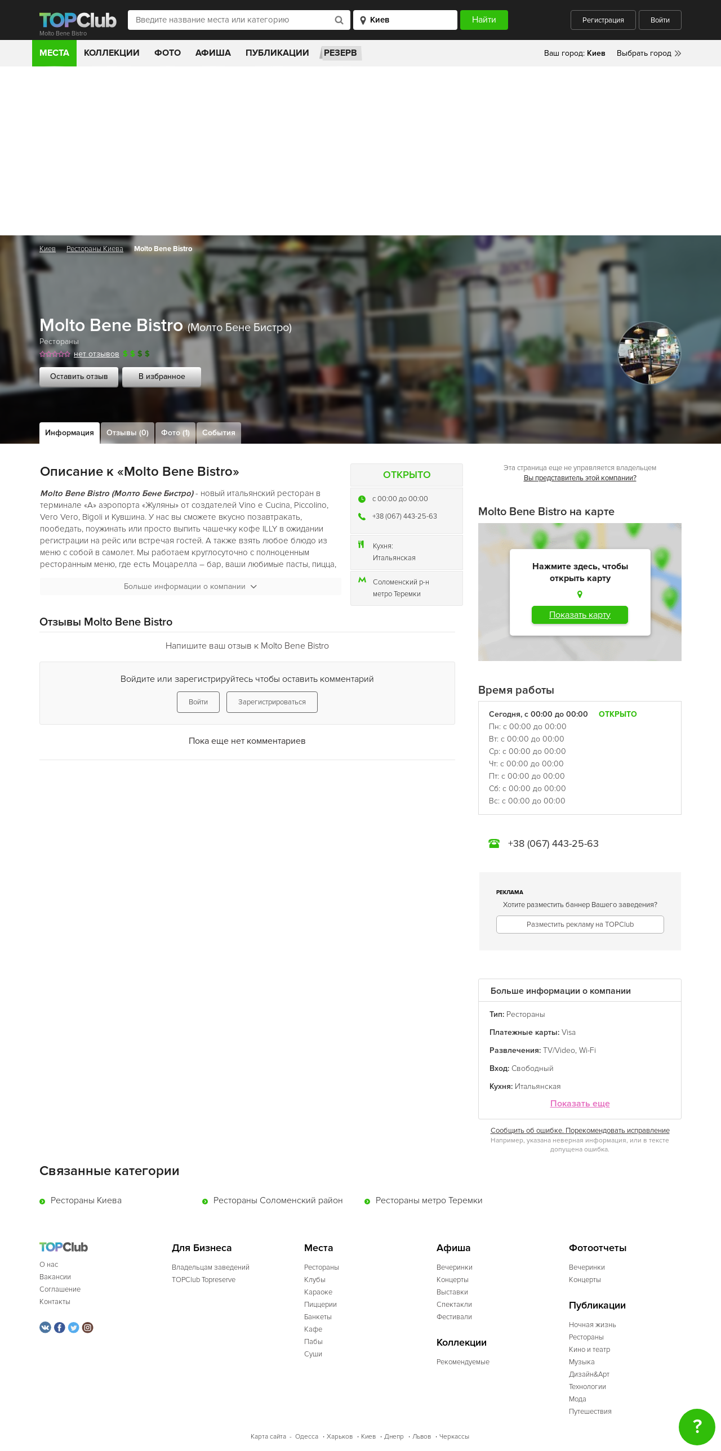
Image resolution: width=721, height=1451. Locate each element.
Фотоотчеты (598, 1248)
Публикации (277, 53)
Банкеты (318, 1316)
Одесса (306, 1436)
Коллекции (112, 53)
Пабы (313, 1341)
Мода (577, 1399)
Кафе (313, 1329)
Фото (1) (175, 432)
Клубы (315, 1279)
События (218, 432)
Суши (313, 1354)
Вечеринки (455, 1267)
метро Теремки (397, 594)
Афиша (213, 53)
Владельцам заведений (211, 1267)
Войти (660, 20)
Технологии (587, 1386)
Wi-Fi (587, 1050)
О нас (48, 1264)
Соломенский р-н (401, 582)
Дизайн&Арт (589, 1374)
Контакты (54, 1301)
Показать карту (580, 614)
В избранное (162, 376)
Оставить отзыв (79, 376)
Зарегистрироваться (272, 702)
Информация (69, 432)
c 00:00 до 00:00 (400, 498)
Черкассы (454, 1436)
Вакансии (55, 1277)
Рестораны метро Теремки (429, 1200)
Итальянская (394, 557)
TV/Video (559, 1050)
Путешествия (590, 1411)
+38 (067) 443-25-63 (404, 516)
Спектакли (454, 1304)
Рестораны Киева (94, 248)
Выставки (452, 1292)
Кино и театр (589, 1349)
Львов (421, 1436)
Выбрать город (644, 53)
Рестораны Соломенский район (278, 1200)
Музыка (582, 1362)
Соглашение (60, 1289)
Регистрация (603, 20)
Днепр (394, 1436)
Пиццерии (320, 1304)
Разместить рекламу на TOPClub (580, 924)
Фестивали (454, 1316)
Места (54, 53)
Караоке (318, 1292)
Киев (47, 248)
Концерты (453, 1279)
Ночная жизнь (592, 1324)
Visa (569, 1032)
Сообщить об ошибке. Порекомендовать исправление (580, 1130)
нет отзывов (96, 354)
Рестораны (59, 341)
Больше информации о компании (190, 586)
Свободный (532, 1068)
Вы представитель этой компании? (580, 478)
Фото (167, 53)
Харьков (340, 1436)
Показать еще (580, 1104)
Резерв (340, 53)
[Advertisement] (360, 151)
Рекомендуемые (463, 1362)
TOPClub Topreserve (203, 1279)
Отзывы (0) (127, 432)
